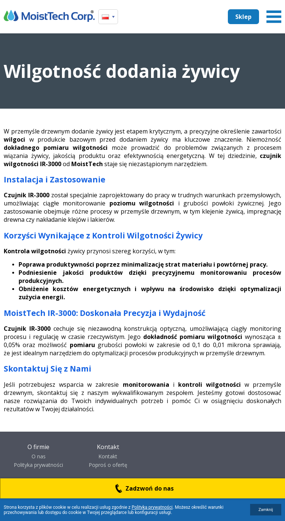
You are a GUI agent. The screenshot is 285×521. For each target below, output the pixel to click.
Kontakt (107, 456)
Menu (273, 16)
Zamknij (265, 509)
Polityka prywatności (38, 464)
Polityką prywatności (152, 507)
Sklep (243, 17)
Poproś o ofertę (108, 464)
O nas (39, 456)
